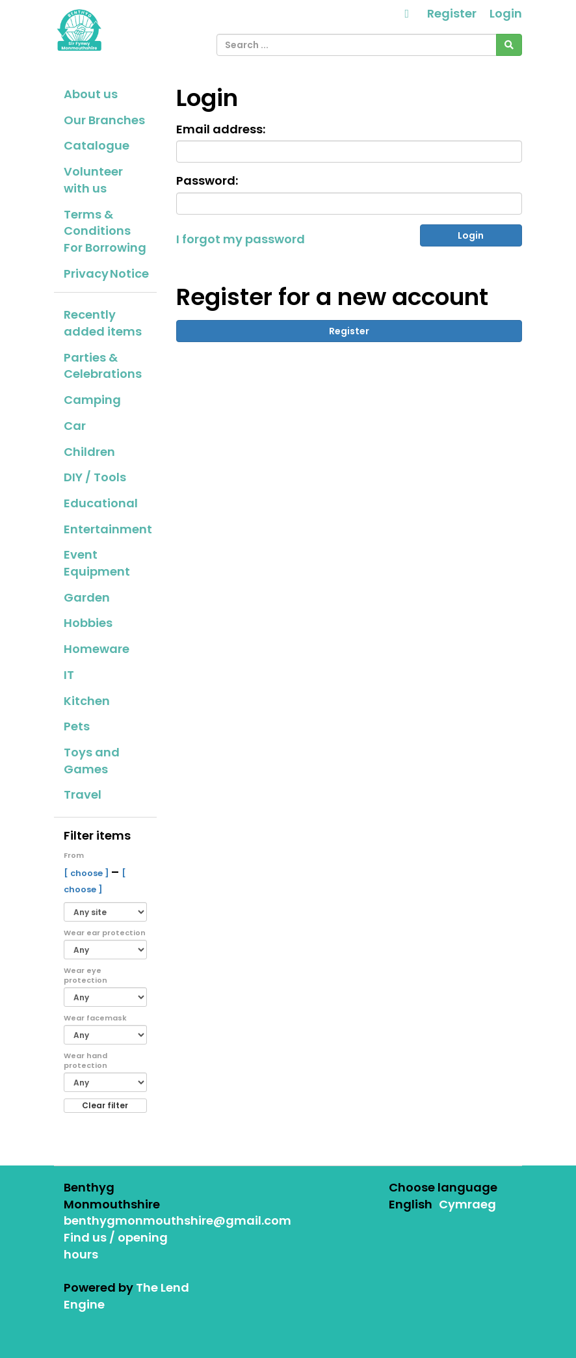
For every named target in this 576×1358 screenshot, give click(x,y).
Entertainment (108, 529)
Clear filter (105, 1105)
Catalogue (96, 145)
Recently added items (103, 323)
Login (506, 13)
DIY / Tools (95, 477)
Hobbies (88, 623)
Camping (92, 400)
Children (89, 452)
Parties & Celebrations (103, 365)
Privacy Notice (106, 273)
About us (91, 94)
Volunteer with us (93, 179)
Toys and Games (92, 760)
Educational (101, 503)
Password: (207, 180)
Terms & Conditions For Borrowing (105, 231)
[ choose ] (87, 873)
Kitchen (87, 701)
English (410, 1204)
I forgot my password (240, 239)
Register (452, 13)
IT (69, 675)
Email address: (220, 129)
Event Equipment (97, 562)
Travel (82, 794)
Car (75, 426)
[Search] (509, 45)
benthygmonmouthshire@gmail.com (177, 1220)
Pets (77, 726)
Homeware (96, 649)
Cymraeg (467, 1204)
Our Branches (104, 120)
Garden (87, 597)
